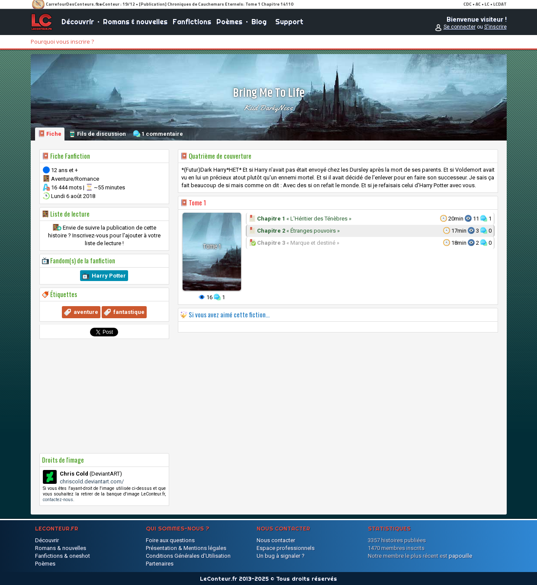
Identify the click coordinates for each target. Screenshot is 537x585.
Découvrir (77, 21)
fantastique (129, 312)
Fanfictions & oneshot (62, 556)
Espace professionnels (286, 548)
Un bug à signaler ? (281, 556)
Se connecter (460, 27)
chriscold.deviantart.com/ (92, 481)
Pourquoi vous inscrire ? (62, 41)
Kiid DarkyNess (268, 107)
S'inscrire (495, 27)
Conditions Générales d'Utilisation (188, 556)
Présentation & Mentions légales (186, 548)
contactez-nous (58, 499)
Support (289, 21)
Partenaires (160, 563)
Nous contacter (276, 540)
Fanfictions (192, 21)
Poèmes (229, 21)
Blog (259, 21)
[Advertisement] (104, 396)
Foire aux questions (170, 540)
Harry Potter (109, 275)
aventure (86, 312)
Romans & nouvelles (135, 21)
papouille (460, 556)
